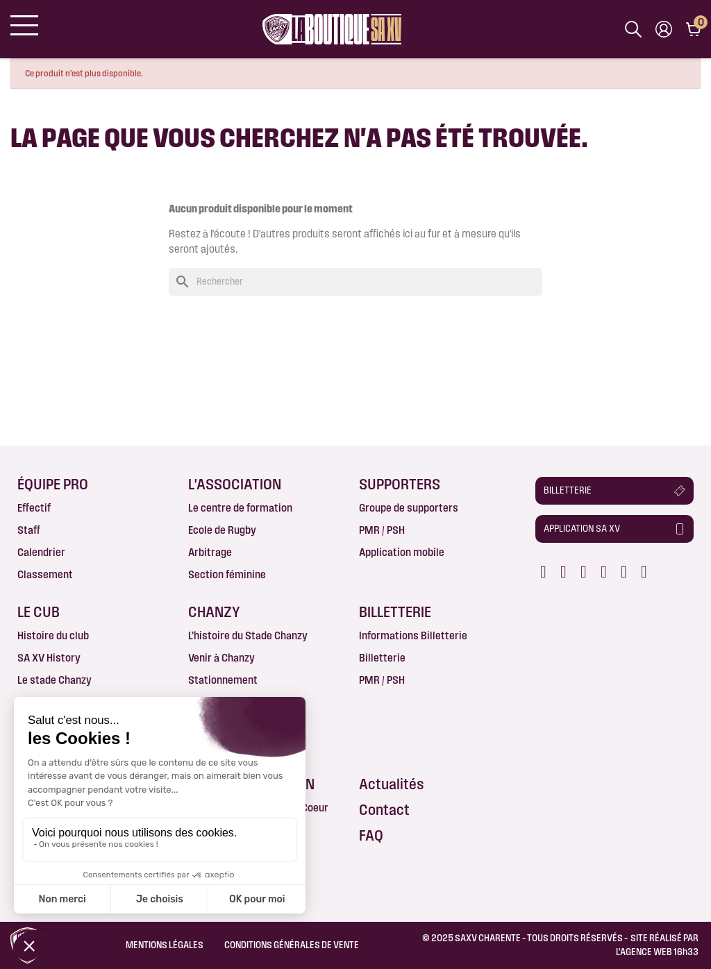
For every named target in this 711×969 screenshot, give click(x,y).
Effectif (34, 508)
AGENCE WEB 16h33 (659, 952)
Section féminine (227, 574)
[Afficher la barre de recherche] (633, 29)
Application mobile (401, 552)
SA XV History (49, 658)
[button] (614, 491)
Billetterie (382, 658)
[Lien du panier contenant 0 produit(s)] (693, 29)
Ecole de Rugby (222, 530)
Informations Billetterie (413, 635)
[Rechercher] (355, 282)
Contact (384, 810)
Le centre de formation (240, 508)
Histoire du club (53, 635)
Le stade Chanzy (54, 680)
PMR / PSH (382, 530)
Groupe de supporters (408, 508)
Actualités (391, 784)
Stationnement (223, 680)
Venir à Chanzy (221, 658)
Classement (45, 574)
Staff (28, 530)
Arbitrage (210, 552)
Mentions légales (164, 945)
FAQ (371, 835)
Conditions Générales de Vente (291, 945)
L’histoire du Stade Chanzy (248, 635)
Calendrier (41, 552)
